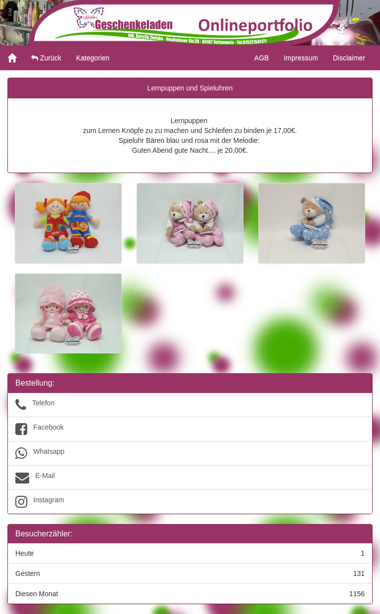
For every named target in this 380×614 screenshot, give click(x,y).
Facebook (190, 429)
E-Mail (190, 477)
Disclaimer (349, 58)
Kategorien (93, 58)
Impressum (301, 58)
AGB (261, 58)
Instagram (190, 502)
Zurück (46, 58)
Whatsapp (190, 453)
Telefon (190, 405)
